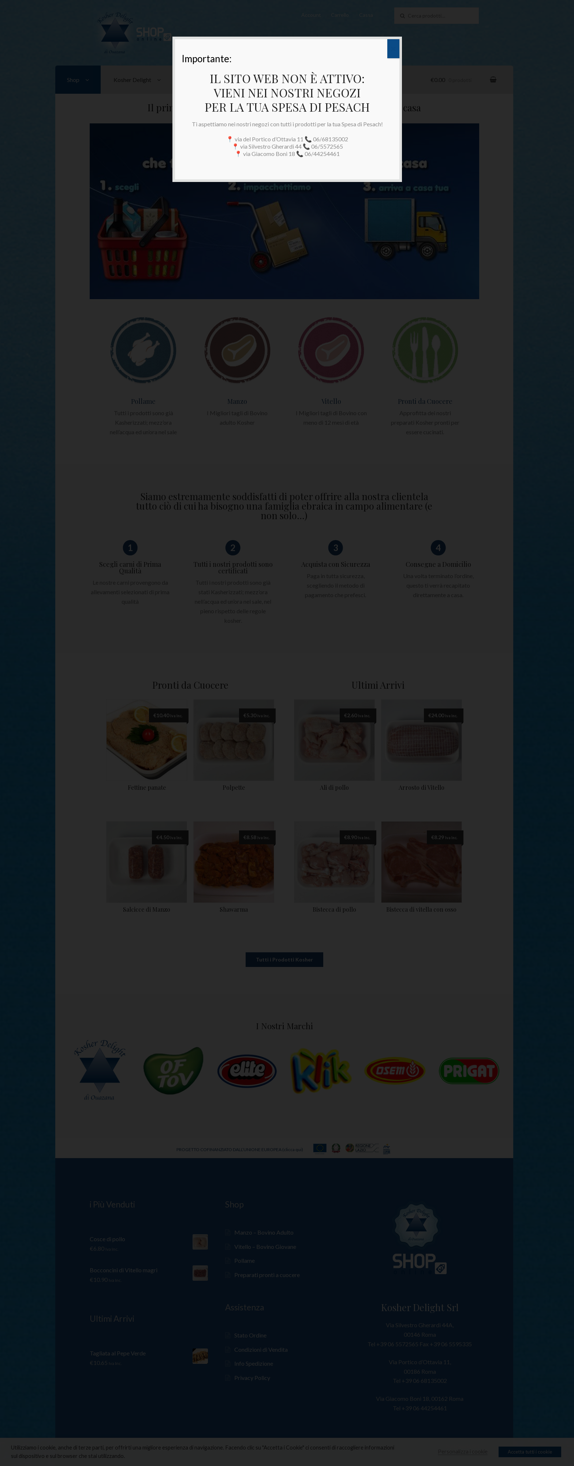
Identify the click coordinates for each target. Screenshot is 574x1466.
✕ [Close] (393, 48)
